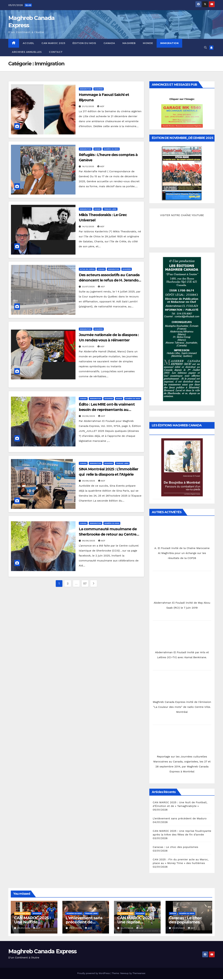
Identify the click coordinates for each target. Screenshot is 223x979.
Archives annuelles (27, 51)
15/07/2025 (88, 346)
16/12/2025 (88, 166)
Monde (148, 43)
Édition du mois (84, 43)
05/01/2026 (24, 928)
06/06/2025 (89, 541)
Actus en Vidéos (87, 269)
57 (85, 583)
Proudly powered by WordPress (94, 973)
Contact (56, 51)
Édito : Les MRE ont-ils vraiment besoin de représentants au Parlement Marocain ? (107, 409)
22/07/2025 (89, 286)
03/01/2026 (127, 928)
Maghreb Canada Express (42, 951)
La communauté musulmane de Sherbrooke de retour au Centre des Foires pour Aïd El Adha (108, 534)
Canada (109, 43)
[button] (205, 47)
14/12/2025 (88, 226)
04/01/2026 (76, 928)
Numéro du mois (111, 149)
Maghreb (129, 43)
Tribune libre (110, 209)
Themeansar (138, 973)
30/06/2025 (89, 416)
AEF (100, 106)
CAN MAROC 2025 (53, 43)
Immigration (169, 43)
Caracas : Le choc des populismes (175, 847)
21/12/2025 (88, 106)
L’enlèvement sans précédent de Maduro (180, 818)
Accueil (28, 43)
